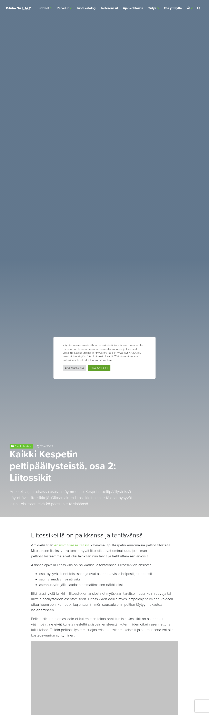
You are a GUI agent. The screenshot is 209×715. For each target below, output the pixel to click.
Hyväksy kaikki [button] (99, 367)
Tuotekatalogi (86, 8)
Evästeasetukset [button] (74, 367)
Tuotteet (43, 8)
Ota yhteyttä (173, 8)
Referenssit (109, 8)
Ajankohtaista (133, 8)
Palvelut (63, 8)
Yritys (152, 8)
